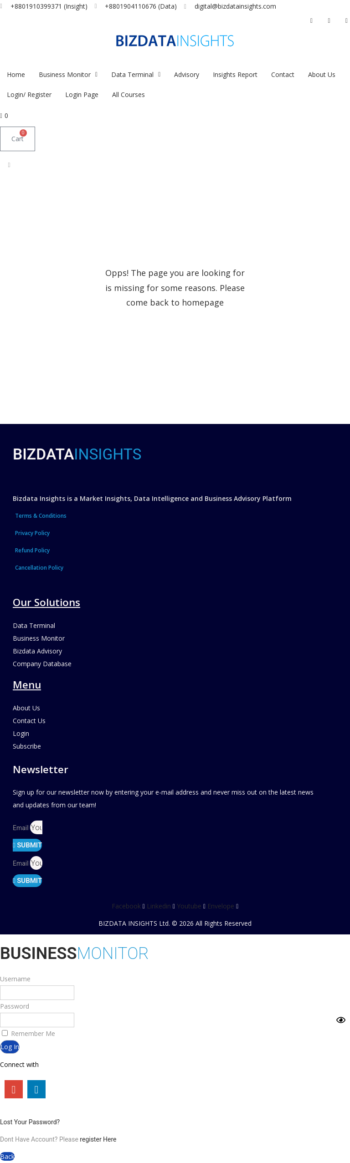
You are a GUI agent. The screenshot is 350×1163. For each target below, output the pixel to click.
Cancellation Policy (39, 567)
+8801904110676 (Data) (141, 6)
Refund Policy (32, 550)
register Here (98, 1139)
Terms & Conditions (41, 516)
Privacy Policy (32, 533)
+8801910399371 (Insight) (49, 6)
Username (15, 978)
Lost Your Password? (30, 1122)
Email (21, 827)
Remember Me (28, 1033)
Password (14, 1006)
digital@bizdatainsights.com (235, 6)
